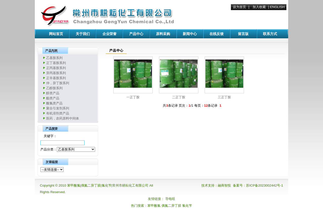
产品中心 (136, 34)
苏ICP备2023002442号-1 (264, 185)
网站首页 (56, 34)
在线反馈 (216, 34)
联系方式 (270, 34)
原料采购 (163, 34)
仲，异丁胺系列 (57, 83)
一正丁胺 (133, 97)
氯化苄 (187, 205)
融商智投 (224, 185)
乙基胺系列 (54, 58)
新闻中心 (190, 34)
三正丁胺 (224, 97)
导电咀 (170, 199)
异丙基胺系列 (56, 73)
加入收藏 (259, 7)
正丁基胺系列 (56, 63)
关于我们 (83, 34)
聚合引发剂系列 (57, 108)
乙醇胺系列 (54, 88)
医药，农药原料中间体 (62, 118)
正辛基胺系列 (56, 78)
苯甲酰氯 (153, 205)
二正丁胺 (178, 97)
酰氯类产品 (54, 103)
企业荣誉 (109, 34)
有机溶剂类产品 (57, 113)
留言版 (243, 34)
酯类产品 (52, 98)
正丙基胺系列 (56, 68)
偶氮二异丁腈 (171, 205)
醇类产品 (52, 93)
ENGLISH (277, 7)
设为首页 (239, 7)
